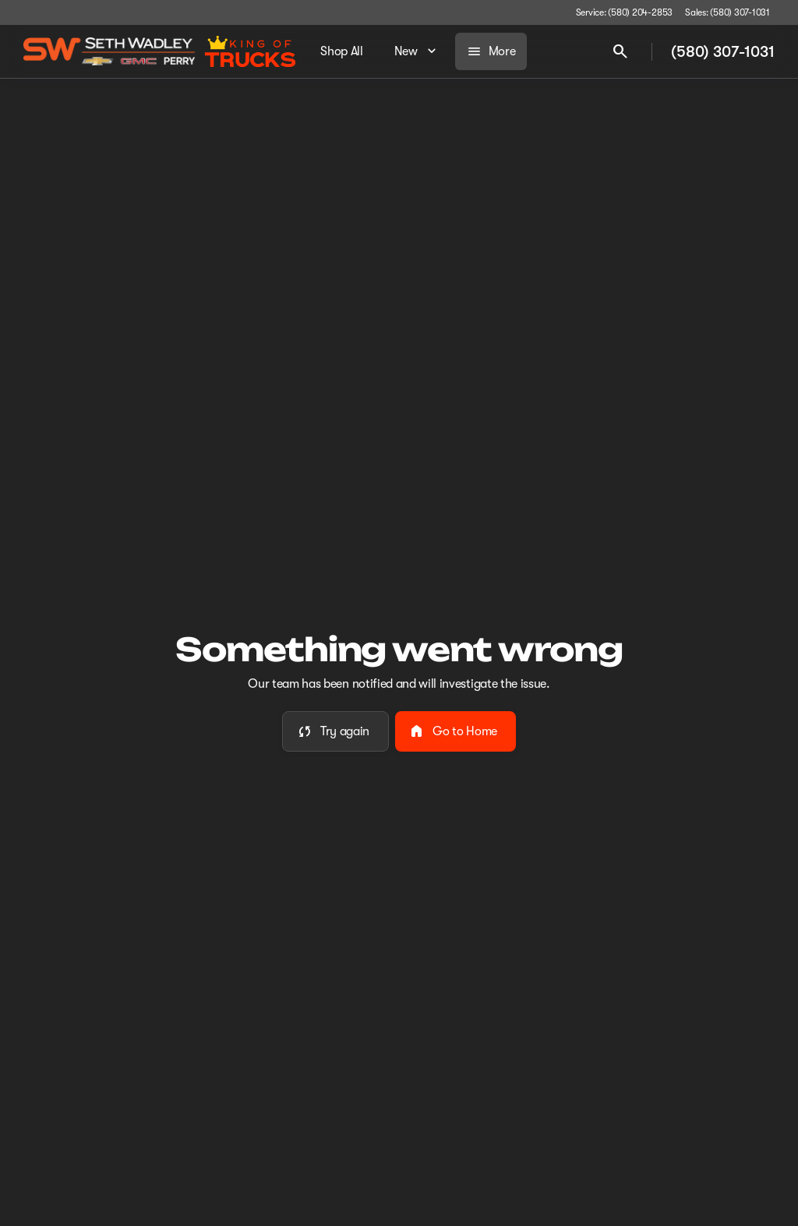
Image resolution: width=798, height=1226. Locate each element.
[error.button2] (455, 731)
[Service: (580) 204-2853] (624, 12)
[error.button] (335, 731)
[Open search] (620, 51)
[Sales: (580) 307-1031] (727, 12)
